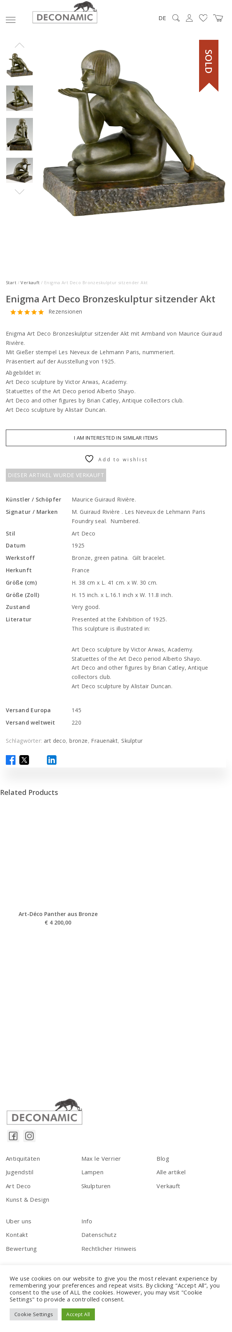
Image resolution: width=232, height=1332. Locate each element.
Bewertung (21, 1248)
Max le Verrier (101, 1158)
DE (162, 18)
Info (87, 1221)
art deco (55, 740)
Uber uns (18, 1221)
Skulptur (132, 740)
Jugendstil (19, 1172)
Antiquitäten (23, 1158)
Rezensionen (65, 312)
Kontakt (17, 1234)
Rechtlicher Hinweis (109, 1248)
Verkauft (30, 282)
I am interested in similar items (116, 437)
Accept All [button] (78, 1314)
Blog (162, 1158)
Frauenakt (104, 740)
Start (11, 282)
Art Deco (18, 1186)
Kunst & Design (28, 1199)
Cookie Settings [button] (33, 1314)
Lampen (92, 1172)
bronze (78, 740)
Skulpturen (96, 1186)
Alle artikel (171, 1172)
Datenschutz (99, 1234)
